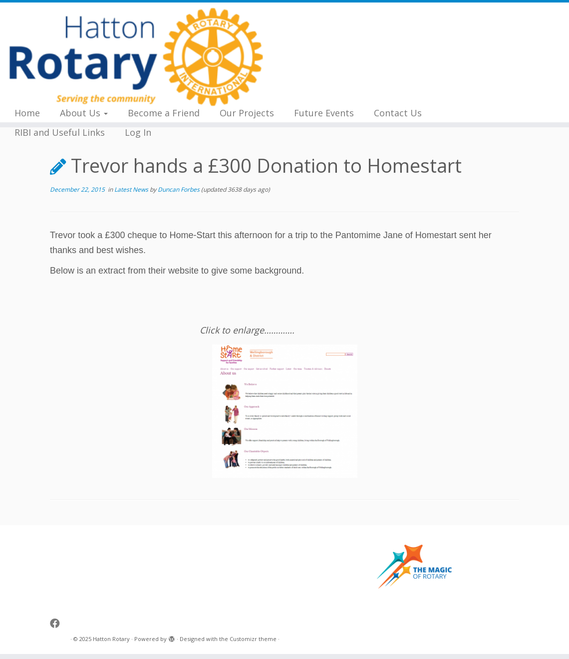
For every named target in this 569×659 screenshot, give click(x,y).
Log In (138, 132)
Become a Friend (164, 113)
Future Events (324, 113)
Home (27, 113)
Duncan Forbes (179, 189)
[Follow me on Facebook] (58, 623)
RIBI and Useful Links (59, 132)
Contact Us (398, 113)
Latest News (132, 189)
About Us (84, 113)
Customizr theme (253, 639)
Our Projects (247, 113)
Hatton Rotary (111, 639)
